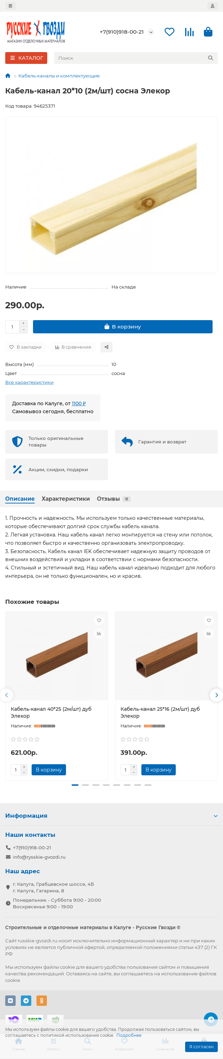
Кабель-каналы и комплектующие (59, 75)
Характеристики (66, 498)
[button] (6, 695)
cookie (67, 967)
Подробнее (128, 1035)
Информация (111, 815)
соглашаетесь (137, 973)
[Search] (136, 58)
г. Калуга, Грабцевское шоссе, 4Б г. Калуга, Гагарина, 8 (53, 887)
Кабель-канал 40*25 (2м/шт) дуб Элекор (51, 712)
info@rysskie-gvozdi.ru (39, 857)
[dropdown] (10, 6)
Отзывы (114, 498)
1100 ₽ (79, 403)
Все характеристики (29, 382)
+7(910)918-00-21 (122, 31)
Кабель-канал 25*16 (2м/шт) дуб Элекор (160, 712)
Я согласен (201, 1046)
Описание (20, 498)
